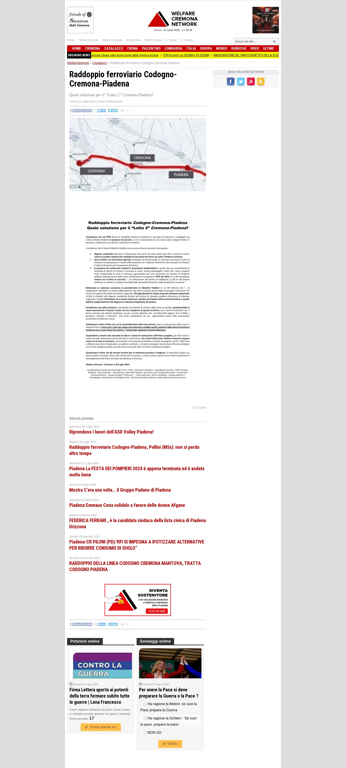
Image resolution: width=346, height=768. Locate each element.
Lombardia (173, 48)
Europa (206, 48)
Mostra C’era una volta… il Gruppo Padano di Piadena (120, 490)
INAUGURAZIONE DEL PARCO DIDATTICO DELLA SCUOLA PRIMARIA (261, 55)
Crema (132, 48)
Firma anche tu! (100, 727)
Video (254, 48)
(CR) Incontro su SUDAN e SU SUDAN (192, 55)
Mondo (221, 48)
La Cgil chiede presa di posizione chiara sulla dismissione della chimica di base (114, 55)
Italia (191, 48)
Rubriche (238, 48)
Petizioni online (85, 641)
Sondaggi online (155, 641)
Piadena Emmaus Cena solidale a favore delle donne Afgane (127, 505)
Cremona (92, 48)
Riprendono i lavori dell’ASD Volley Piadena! (111, 432)
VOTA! (170, 744)
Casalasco (113, 48)
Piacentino (151, 48)
